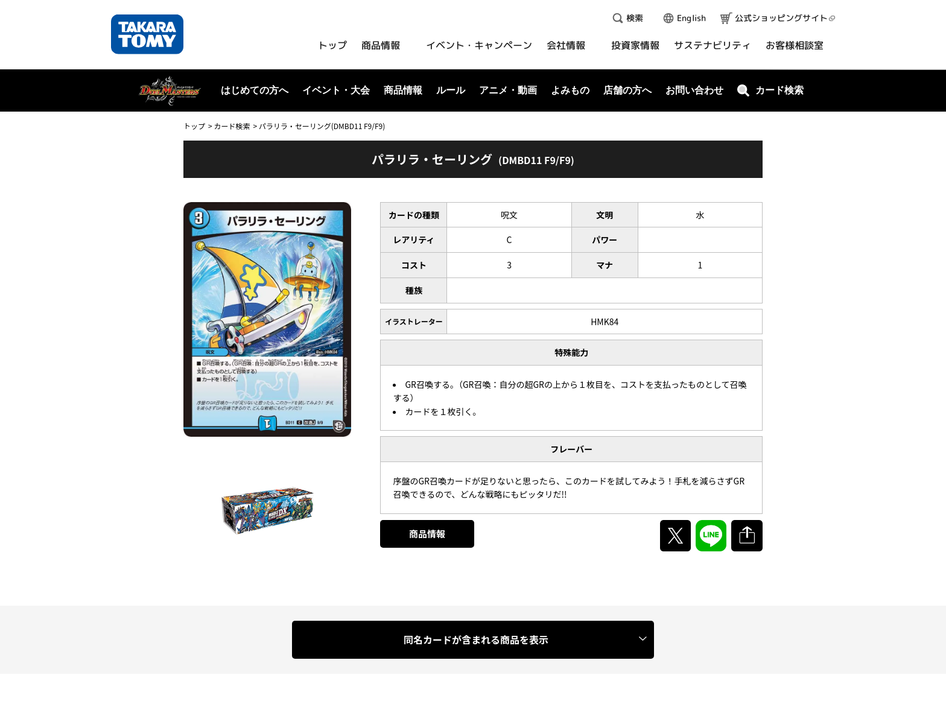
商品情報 (427, 533)
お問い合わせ (694, 90)
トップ (194, 126)
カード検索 (232, 126)
